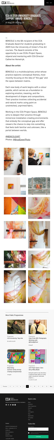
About (29, 402)
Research (30, 408)
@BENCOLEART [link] (13, 136)
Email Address (31, 426)
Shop (29, 419)
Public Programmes (32, 406)
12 (42, 386)
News (29, 414)
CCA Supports (31, 412)
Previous (5, 386)
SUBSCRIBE (38, 436)
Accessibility (30, 417)
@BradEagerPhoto (21, 139)
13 (46, 386)
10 (34, 386)
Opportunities (31, 415)
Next (51, 386)
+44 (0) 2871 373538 (10, 438)
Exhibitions (30, 404)
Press (29, 410)
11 (38, 386)
